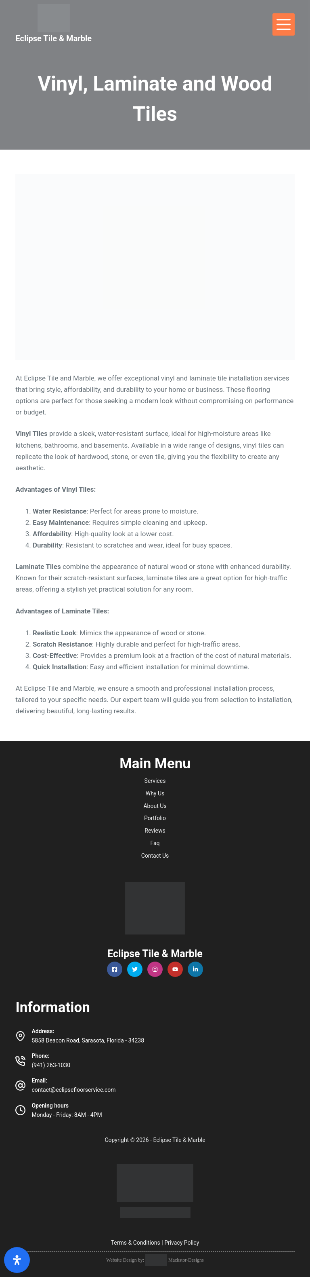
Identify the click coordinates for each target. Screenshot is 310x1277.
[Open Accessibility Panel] (17, 1260)
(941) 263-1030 (50, 1065)
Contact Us (155, 855)
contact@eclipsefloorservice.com (73, 1090)
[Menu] (283, 24)
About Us (154, 806)
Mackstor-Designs (185, 1260)
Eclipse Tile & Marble (53, 38)
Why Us (155, 793)
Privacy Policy (181, 1242)
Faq (154, 843)
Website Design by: (125, 1260)
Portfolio (155, 818)
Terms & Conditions (135, 1242)
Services (155, 781)
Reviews (155, 830)
